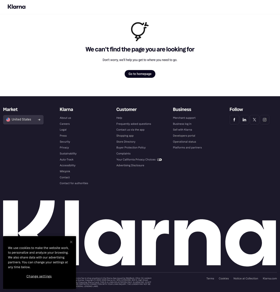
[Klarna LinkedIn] (244, 119)
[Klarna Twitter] (254, 119)
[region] (39, 262)
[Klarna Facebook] (234, 119)
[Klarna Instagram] (264, 119)
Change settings (39, 276)
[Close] (71, 242)
